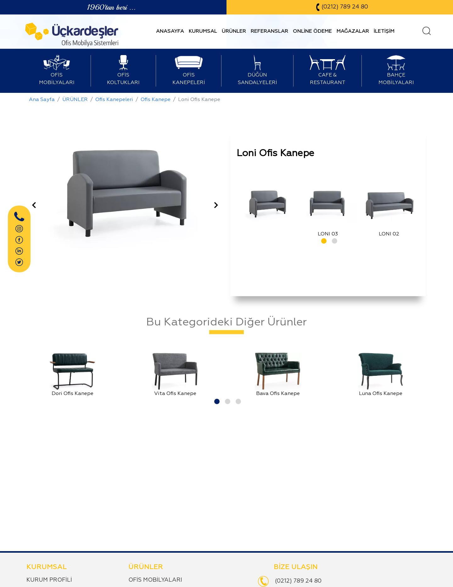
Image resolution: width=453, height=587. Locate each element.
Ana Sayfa (42, 99)
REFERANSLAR (269, 31)
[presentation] (34, 206)
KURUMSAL (203, 31)
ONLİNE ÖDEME (312, 31)
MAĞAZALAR (353, 31)
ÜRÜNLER (234, 31)
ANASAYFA (170, 31)
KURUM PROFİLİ (49, 580)
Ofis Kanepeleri (114, 99)
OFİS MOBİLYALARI (155, 580)
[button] (323, 240)
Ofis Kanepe (156, 99)
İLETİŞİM (384, 31)
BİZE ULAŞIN (296, 567)
